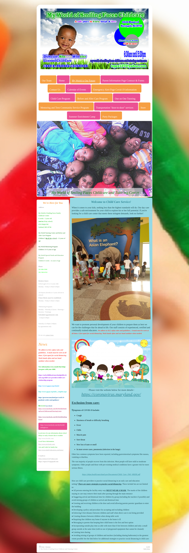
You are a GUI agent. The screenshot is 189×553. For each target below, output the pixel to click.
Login (148, 547)
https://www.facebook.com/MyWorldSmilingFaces (52, 426)
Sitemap (48, 547)
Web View (146, 549)
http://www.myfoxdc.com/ (46, 444)
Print (41, 547)
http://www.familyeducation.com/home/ (51, 450)
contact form (49, 335)
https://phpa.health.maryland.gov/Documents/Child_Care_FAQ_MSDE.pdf (111, 474)
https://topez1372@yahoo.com (48, 459)
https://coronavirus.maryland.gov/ (111, 394)
